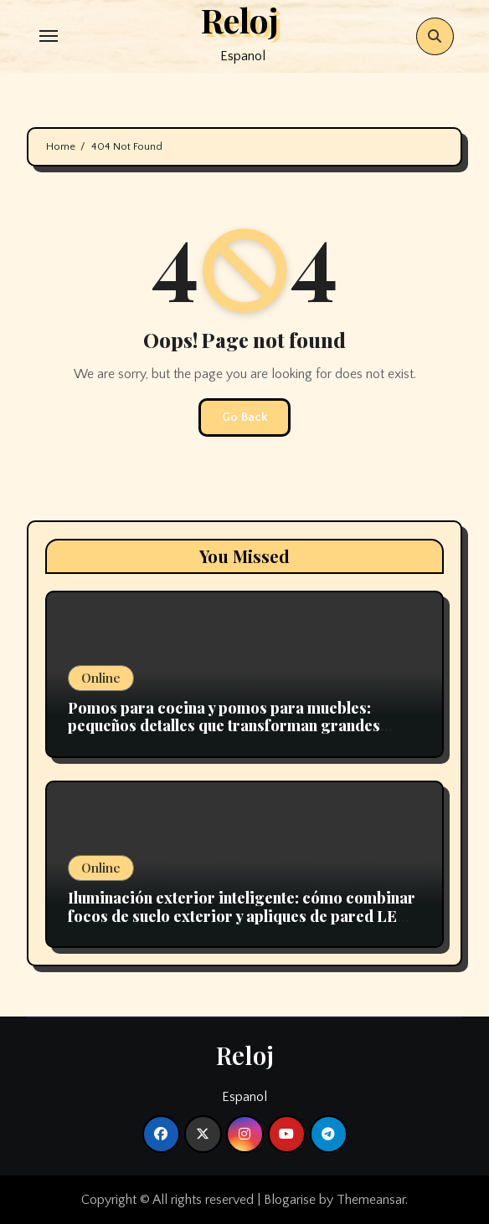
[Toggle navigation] (48, 36)
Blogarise (290, 1199)
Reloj (245, 1055)
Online (101, 677)
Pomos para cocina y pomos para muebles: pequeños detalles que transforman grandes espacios (224, 726)
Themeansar (371, 1199)
